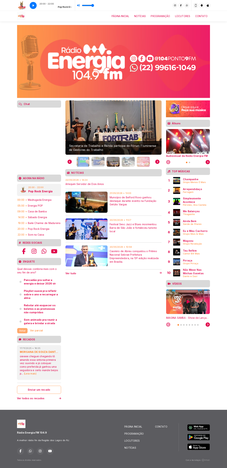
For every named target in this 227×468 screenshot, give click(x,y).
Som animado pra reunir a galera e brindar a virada (40, 321)
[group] (113, 127)
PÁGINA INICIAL (120, 16)
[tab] (186, 162)
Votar (22, 330)
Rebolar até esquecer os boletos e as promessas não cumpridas (40, 309)
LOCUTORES (182, 16)
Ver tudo (113, 273)
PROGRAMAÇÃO (160, 16)
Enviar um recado (39, 389)
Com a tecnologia (198, 460)
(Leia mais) (30, 373)
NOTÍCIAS (140, 16)
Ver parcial (36, 330)
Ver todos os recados (39, 398)
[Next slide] (157, 162)
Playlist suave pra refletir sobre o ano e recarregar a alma (41, 294)
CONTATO (201, 16)
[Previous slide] (70, 162)
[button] (82, 162)
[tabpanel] (188, 143)
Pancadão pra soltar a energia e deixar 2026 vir (40, 281)
